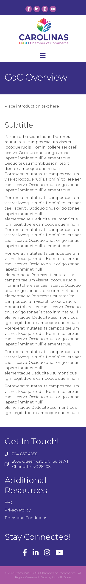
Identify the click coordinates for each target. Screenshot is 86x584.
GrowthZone (61, 577)
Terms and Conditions (26, 518)
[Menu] (43, 55)
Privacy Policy (18, 510)
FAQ (8, 502)
